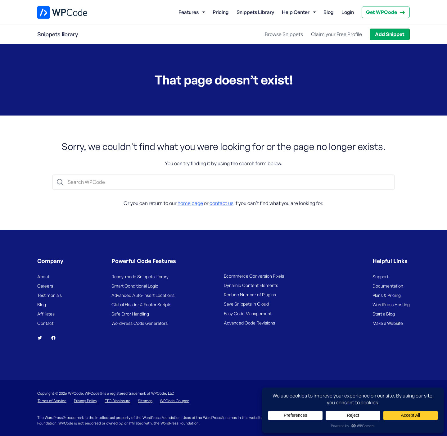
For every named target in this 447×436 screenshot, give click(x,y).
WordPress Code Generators (139, 323)
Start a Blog (383, 313)
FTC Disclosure (117, 400)
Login (347, 12)
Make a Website (387, 323)
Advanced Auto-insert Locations (142, 295)
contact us (221, 203)
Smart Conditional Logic (134, 285)
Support (380, 276)
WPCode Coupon (174, 400)
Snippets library (57, 34)
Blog (328, 12)
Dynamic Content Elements (251, 285)
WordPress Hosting (391, 304)
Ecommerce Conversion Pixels (254, 276)
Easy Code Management (248, 313)
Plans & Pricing (386, 295)
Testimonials (49, 295)
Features (188, 12)
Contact (45, 323)
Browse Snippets (284, 34)
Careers (45, 285)
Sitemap (145, 400)
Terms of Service (52, 400)
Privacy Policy (85, 400)
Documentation (387, 285)
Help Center (295, 12)
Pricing (220, 12)
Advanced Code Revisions (249, 322)
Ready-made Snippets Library (140, 276)
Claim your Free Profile (336, 34)
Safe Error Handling (130, 313)
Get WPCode (381, 12)
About (43, 276)
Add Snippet (389, 34)
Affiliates (46, 313)
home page (190, 203)
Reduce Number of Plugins (250, 294)
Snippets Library (255, 12)
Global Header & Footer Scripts (141, 304)
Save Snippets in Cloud (246, 304)
